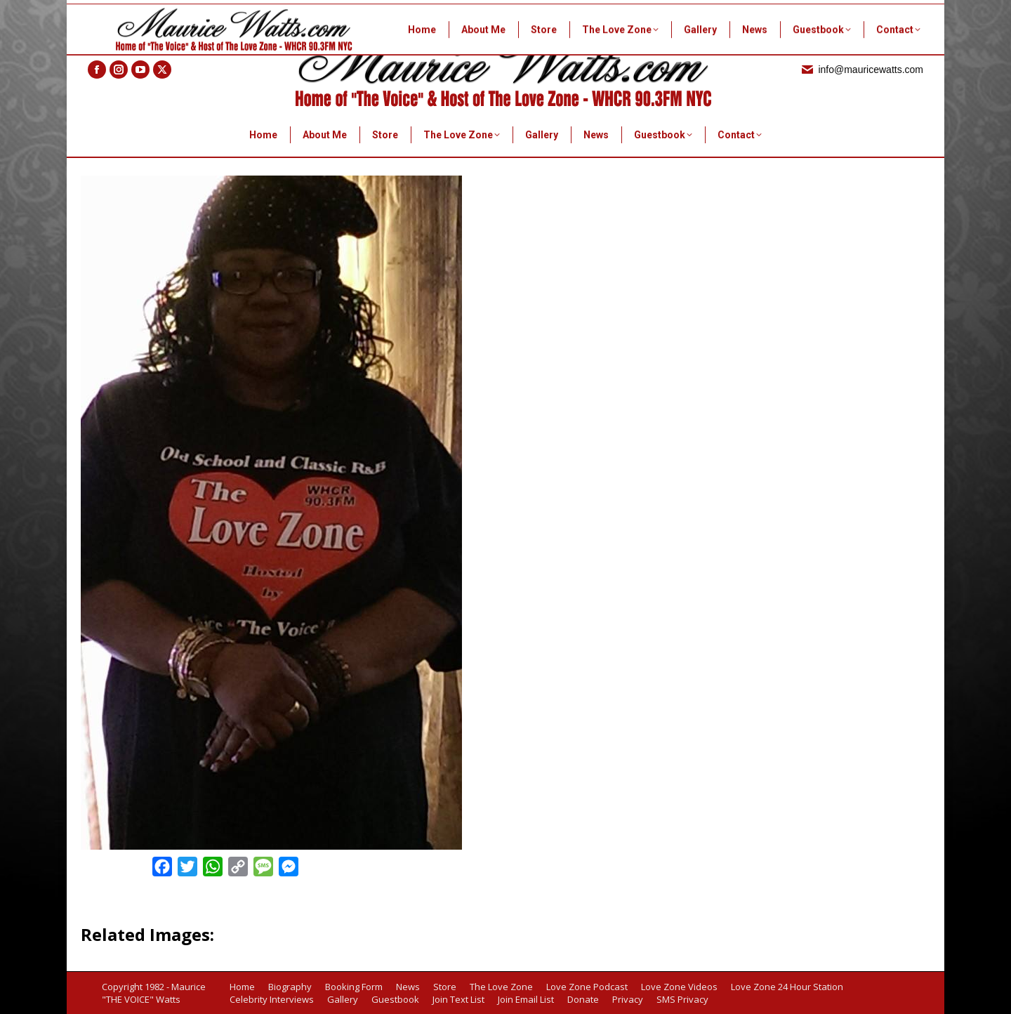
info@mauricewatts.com (861, 69)
